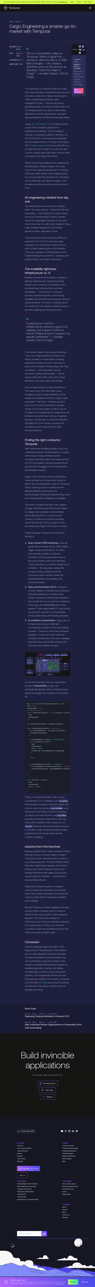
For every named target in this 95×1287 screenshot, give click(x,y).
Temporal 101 (21, 1194)
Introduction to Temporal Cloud (27, 1199)
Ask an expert (67, 1159)
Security (20, 1156)
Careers (78, 2)
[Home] (12, 8)
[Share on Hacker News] (80, 53)
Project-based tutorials (70, 1148)
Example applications (69, 1151)
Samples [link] (47, 1097)
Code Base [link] (47, 1090)
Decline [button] (85, 1282)
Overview (20, 1145)
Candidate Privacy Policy (60, 1238)
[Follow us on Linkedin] (73, 1131)
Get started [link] (78, 91)
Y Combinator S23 (42, 124)
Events (64, 1191)
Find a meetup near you (70, 1186)
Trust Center (21, 1159)
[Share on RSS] (80, 46)
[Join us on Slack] (77, 1131)
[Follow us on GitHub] (69, 1131)
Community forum (68, 1189)
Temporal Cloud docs (24, 1189)
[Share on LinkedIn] (84, 50)
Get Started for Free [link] (28, 1168)
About (72, 2)
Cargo (44, 983)
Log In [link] (22, 1175)
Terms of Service (72, 1238)
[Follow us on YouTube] (62, 1131)
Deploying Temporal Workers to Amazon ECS (47, 1016)
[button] (90, 7)
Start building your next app (26, 1186)
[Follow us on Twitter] (66, 1131)
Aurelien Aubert (37, 146)
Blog (11, 22)
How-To (18, 22)
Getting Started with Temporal (27, 1184)
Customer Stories (68, 1145)
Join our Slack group (69, 1184)
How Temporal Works (24, 1148)
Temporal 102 (21, 1197)
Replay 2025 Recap (68, 1156)
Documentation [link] (47, 1083)
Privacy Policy (49, 1238)
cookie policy (60, 1283)
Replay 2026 (66, 1194)
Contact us (66, 1215)
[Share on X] (83, 46)
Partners (65, 1217)
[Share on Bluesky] (80, 50)
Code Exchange (67, 1153)
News (64, 1212)
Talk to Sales (87, 2)
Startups (20, 1161)
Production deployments (25, 1191)
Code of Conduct (83, 1238)
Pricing (19, 1153)
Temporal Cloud (22, 1151)
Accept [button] (73, 1282)
